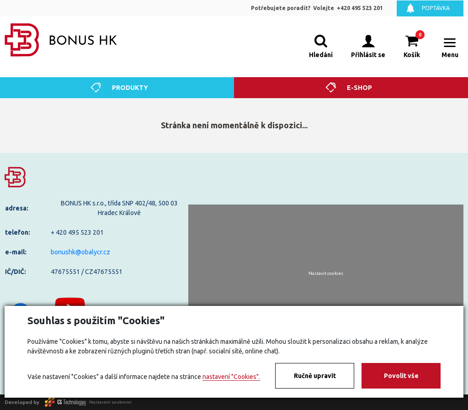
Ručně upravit (315, 375)
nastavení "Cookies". (231, 376)
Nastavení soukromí (110, 402)
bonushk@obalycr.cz (80, 252)
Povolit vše (401, 375)
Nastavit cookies (325, 273)
